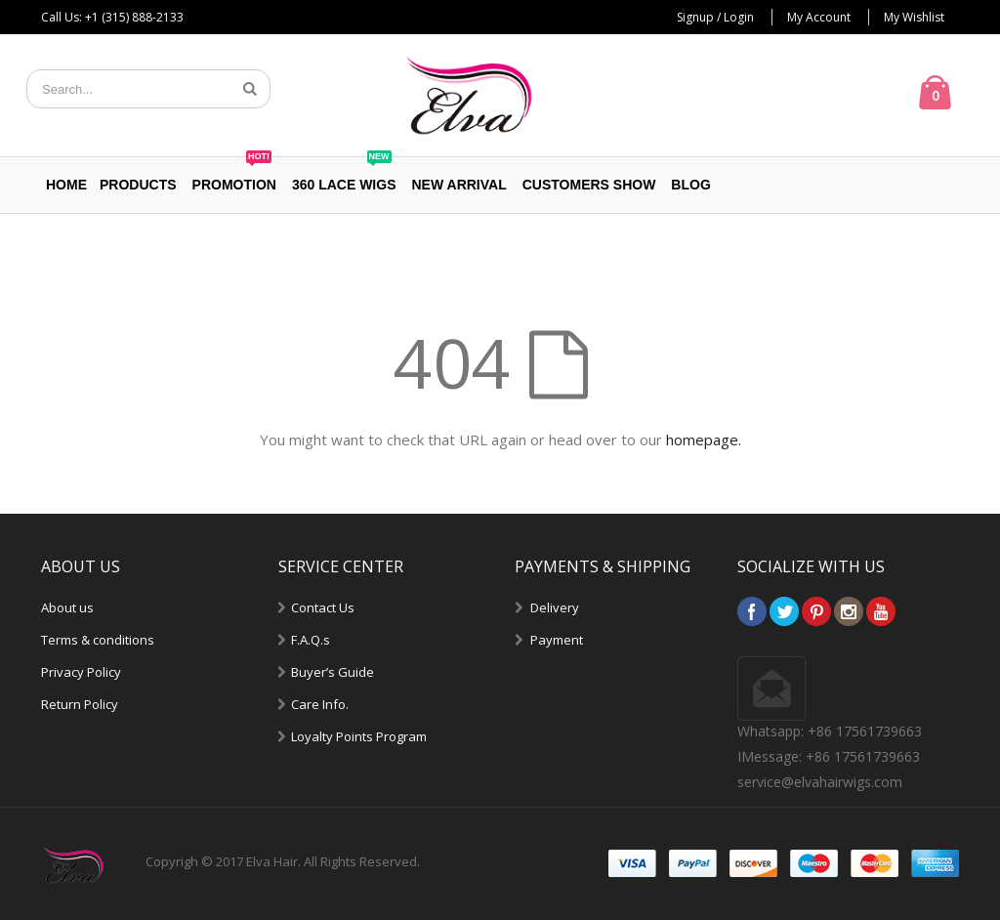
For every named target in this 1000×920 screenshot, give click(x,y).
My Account (819, 17)
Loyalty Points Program (359, 736)
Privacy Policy (81, 672)
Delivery (554, 607)
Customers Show (589, 184)
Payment (556, 639)
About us (67, 607)
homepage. (703, 439)
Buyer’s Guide (332, 672)
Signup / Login (715, 17)
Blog (690, 184)
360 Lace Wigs (344, 174)
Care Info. (320, 704)
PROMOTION (234, 174)
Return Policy (79, 704)
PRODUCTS (138, 184)
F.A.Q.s (310, 639)
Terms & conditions (97, 639)
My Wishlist (914, 17)
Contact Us (322, 607)
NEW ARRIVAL (459, 184)
